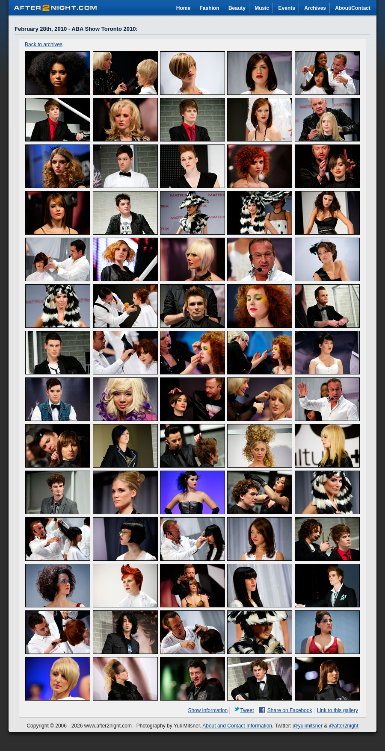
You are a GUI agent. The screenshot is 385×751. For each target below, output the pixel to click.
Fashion (209, 8)
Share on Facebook (289, 710)
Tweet (247, 710)
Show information (208, 710)
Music (262, 8)
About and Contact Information (237, 726)
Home (183, 8)
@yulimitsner (308, 726)
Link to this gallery (337, 710)
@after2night (343, 726)
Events (286, 8)
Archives (315, 8)
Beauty (237, 8)
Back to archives (43, 44)
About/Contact (352, 8)
